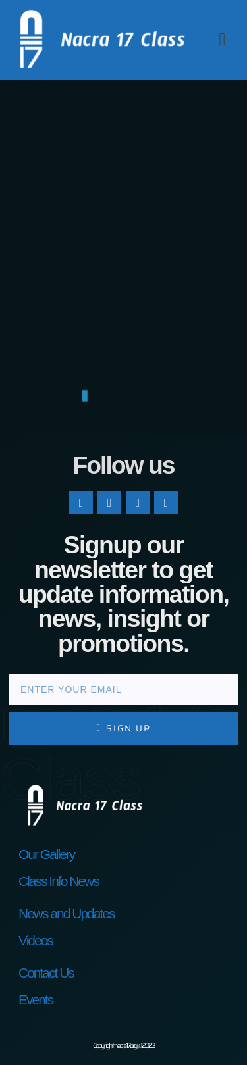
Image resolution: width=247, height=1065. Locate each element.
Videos (35, 940)
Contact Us (46, 972)
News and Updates (66, 913)
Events (35, 999)
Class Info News (58, 881)
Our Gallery (46, 854)
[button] (222, 39)
